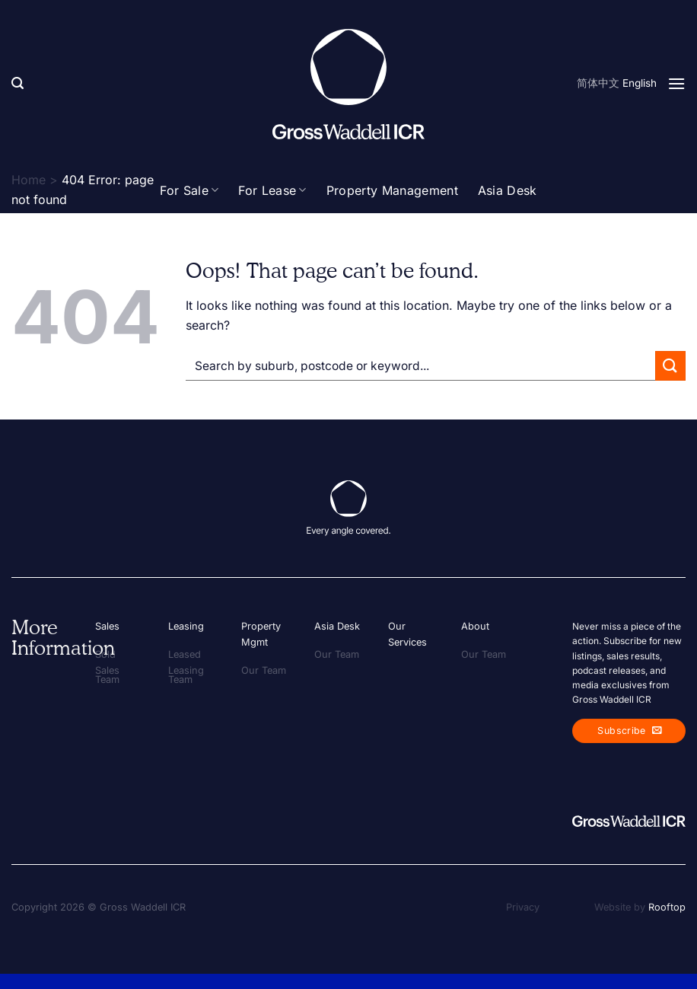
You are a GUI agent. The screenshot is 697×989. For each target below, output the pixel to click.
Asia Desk (507, 190)
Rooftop (667, 907)
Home (28, 179)
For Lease (272, 190)
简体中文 (598, 83)
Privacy (522, 907)
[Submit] (670, 366)
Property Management (392, 190)
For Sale (189, 190)
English (639, 83)
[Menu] (676, 83)
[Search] (17, 83)
